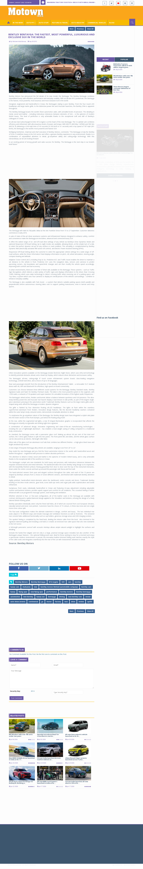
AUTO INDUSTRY (77, 23)
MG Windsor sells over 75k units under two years (21, 735)
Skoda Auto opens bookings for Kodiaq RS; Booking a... (21, 782)
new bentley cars (75, 597)
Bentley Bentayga (38, 582)
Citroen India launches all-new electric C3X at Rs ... (76, 782)
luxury (12, 592)
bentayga (52, 597)
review (81, 602)
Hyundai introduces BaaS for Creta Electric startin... (48, 735)
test (66, 602)
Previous (80, 29)
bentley (78, 582)
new (35, 587)
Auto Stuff (43, 23)
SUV (63, 582)
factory (58, 602)
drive (73, 602)
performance (51, 592)
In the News (18, 23)
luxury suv (41, 597)
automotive (15, 597)
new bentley (28, 597)
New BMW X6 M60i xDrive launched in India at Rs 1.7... (22, 759)
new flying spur (37, 592)
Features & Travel (60, 23)
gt (42, 602)
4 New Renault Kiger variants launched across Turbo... (76, 759)
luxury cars (14, 587)
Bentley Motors (21, 582)
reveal (87, 597)
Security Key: (15, 691)
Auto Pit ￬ (30, 23)
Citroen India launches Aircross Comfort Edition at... (49, 759)
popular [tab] (124, 59)
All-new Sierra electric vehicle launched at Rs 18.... (76, 735)
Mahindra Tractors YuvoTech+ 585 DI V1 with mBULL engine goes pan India (77, 2)
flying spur (23, 592)
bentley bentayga (83, 592)
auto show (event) (17, 602)
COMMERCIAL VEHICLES (97, 23)
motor (49, 602)
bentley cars (86, 587)
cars (69, 582)
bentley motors (66, 592)
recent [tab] (106, 59)
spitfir (89, 602)
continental (33, 602)
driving (62, 597)
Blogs (111, 23)
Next (72, 29)
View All (90, 29)
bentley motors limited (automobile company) (59, 587)
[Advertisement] (94, 13)
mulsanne (26, 587)
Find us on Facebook (107, 317)
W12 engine (53, 582)
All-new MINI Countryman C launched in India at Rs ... (47, 782)
